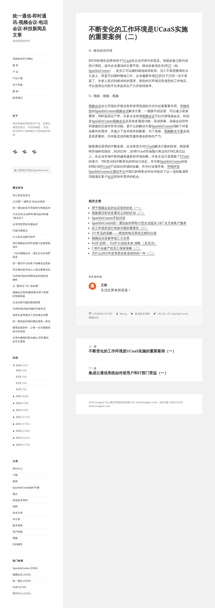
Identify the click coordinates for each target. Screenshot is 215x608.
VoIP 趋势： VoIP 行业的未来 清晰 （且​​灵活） (124, 243)
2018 (19, 444)
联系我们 (18, 98)
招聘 (15, 506)
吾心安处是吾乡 (21, 195)
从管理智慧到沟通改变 (25, 224)
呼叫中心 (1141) (22, 593)
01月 (18, 389)
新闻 (15, 481)
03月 (18, 376)
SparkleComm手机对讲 (108, 218)
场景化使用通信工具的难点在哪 (30, 315)
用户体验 (18, 531)
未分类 (16, 519)
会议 (111, 176)
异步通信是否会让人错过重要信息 (31, 269)
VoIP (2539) (19, 587)
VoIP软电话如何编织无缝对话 (29, 308)
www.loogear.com (99, 406)
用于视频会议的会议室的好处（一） (117, 208)
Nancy (123, 313)
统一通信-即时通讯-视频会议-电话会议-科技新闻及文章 (30, 25)
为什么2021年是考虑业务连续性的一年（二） (123, 253)
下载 (15, 475)
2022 (19, 417)
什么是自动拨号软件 (24, 237)
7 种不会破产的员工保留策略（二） (117, 248)
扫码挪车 (18, 544)
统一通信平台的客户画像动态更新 (31, 263)
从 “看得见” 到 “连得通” (26, 286)
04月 (18, 370)
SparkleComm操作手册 (26, 487)
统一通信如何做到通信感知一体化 (31, 321)
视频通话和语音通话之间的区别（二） (118, 213)
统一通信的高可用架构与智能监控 (31, 208)
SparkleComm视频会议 (111, 111)
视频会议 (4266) (22, 574)
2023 (19, 410)
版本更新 (18, 525)
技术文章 (18, 513)
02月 (18, 383)
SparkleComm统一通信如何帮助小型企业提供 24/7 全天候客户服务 (139, 223)
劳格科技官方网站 (23, 58)
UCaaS (126, 60)
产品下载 (18, 78)
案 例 (15, 91)
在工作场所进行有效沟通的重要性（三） (120, 228)
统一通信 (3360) (22, 581)
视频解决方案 (173, 131)
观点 (15, 494)
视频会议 (95, 106)
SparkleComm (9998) (25, 568)
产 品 (15, 72)
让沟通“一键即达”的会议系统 (29, 201)
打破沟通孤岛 (20, 230)
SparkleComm (99, 70)
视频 (15, 538)
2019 (19, 438)
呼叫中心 (18, 468)
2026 (19, 365)
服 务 (15, 65)
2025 (19, 396)
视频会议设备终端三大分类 (111, 238)
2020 (19, 431)
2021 (19, 424)
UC (169, 65)
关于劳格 (18, 85)
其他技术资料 (20, 500)
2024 (19, 403)
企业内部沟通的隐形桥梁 (26, 302)
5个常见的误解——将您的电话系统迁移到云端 (124, 233)
